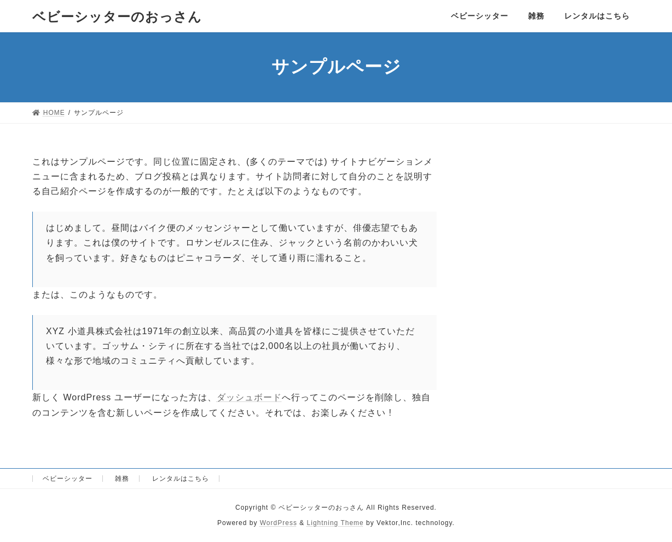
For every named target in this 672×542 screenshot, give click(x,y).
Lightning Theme (335, 523)
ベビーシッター (67, 478)
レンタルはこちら (180, 478)
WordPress (278, 523)
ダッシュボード (249, 397)
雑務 (122, 478)
